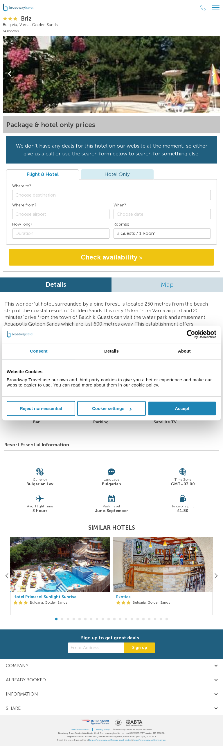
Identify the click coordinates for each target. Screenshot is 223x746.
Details (56, 284)
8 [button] (97, 619)
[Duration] (60, 233)
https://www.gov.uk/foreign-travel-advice (110, 739)
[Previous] (7, 576)
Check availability (112, 257)
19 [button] (161, 619)
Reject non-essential (41, 408)
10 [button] (109, 619)
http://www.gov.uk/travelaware (150, 739)
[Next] (216, 576)
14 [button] (132, 619)
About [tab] (184, 351)
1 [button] (56, 619)
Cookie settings (112, 408)
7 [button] (91, 619)
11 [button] (114, 619)
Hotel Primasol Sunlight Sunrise (44, 597)
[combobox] (111, 195)
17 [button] (149, 619)
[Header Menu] (215, 7)
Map (167, 284)
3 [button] (68, 619)
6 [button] (85, 619)
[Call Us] (203, 7)
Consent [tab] (39, 351)
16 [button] (143, 619)
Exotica (123, 597)
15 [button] (138, 619)
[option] (60, 576)
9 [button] (103, 619)
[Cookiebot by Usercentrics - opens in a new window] (191, 334)
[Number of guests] (162, 233)
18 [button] (155, 619)
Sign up (139, 647)
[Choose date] (162, 214)
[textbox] (114, 195)
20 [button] (167, 619)
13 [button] (126, 619)
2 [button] (62, 619)
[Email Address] (96, 647)
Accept (182, 408)
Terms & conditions (80, 729)
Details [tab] (111, 351)
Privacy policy (102, 729)
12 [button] (120, 619)
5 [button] (79, 619)
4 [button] (74, 619)
